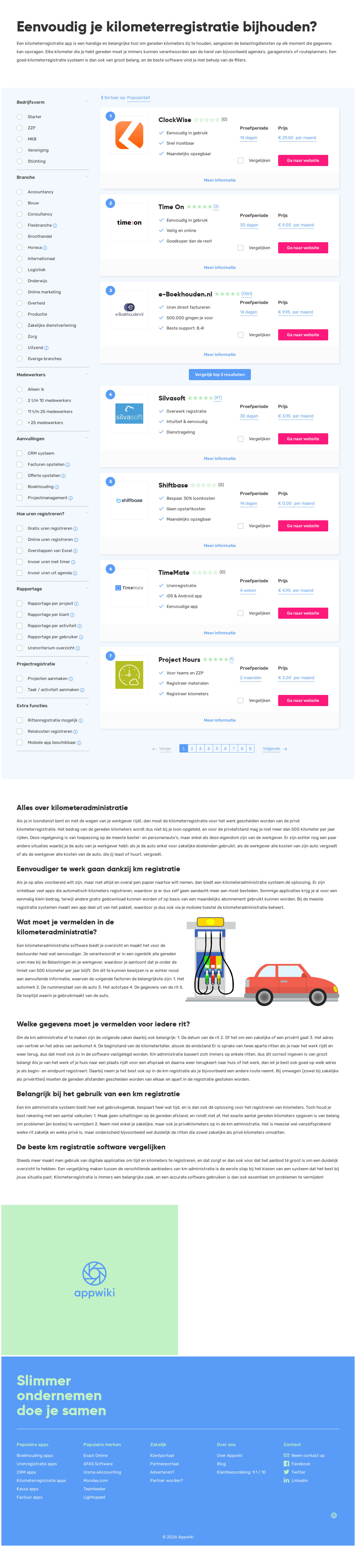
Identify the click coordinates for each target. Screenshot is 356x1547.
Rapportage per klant (51, 614)
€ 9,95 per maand (295, 312)
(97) (218, 397)
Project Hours (179, 659)
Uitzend (38, 347)
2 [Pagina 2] (192, 748)
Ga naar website (303, 160)
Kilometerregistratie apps (41, 1480)
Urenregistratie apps (37, 1463)
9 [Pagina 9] (250, 748)
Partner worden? (166, 1480)
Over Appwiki (230, 1455)
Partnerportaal (164, 1463)
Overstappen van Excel (52, 550)
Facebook (300, 1463)
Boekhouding (43, 486)
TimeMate (174, 572)
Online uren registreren (53, 539)
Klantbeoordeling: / (241, 1472)
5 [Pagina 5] (217, 748)
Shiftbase (173, 485)
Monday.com (95, 1480)
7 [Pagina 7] (234, 748)
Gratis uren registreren (53, 528)
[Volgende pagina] (271, 748)
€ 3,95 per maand (295, 416)
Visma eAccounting (102, 1472)
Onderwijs (37, 280)
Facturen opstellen (49, 464)
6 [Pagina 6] (225, 748)
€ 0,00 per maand (296, 503)
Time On (171, 206)
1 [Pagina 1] (183, 748)
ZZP (32, 127)
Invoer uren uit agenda (52, 573)
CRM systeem (41, 453)
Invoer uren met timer (51, 562)
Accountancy (40, 191)
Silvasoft (172, 398)
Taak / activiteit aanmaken (56, 689)
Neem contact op (308, 1455)
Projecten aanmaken (50, 678)
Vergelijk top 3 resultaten (220, 374)
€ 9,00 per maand (296, 224)
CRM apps (26, 1472)
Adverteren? (162, 1472)
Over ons (226, 1444)
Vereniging (38, 150)
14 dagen (248, 137)
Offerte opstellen (47, 475)
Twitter (298, 1472)
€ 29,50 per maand (297, 137)
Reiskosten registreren (53, 731)
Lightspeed (94, 1497)
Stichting (37, 161)
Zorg (32, 336)
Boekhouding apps (35, 1455)
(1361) (246, 293)
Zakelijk (158, 1444)
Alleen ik (36, 389)
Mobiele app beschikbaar (54, 742)
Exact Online (95, 1455)
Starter (34, 116)
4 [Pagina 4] (208, 748)
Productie (37, 314)
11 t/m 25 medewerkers (50, 411)
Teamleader (94, 1488)
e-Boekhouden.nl (185, 294)
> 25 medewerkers (45, 422)
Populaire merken (102, 1444)
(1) (231, 659)
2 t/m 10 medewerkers (49, 400)
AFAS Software (98, 1463)
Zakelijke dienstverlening (52, 325)
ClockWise (175, 119)
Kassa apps (28, 1488)
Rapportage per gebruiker (55, 637)
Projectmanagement (50, 498)
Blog (221, 1463)
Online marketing (44, 291)
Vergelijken (259, 160)
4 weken (248, 590)
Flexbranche (42, 225)
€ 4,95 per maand (295, 590)
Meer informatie (220, 180)
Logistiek (37, 269)
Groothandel (40, 236)
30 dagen (249, 224)
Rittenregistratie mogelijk (55, 720)
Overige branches (45, 358)
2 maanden (250, 677)
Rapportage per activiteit (55, 625)
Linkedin (299, 1480)
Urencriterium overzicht (54, 648)
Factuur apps (30, 1497)
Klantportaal (162, 1455)
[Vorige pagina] (164, 748)
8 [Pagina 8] (242, 748)
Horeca (37, 247)
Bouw (33, 203)
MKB (32, 139)
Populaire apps (33, 1444)
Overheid (36, 303)
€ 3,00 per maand (296, 677)
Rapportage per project (53, 603)
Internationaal (41, 258)
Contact (292, 1444)
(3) (216, 206)
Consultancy (40, 214)
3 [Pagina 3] (200, 748)
